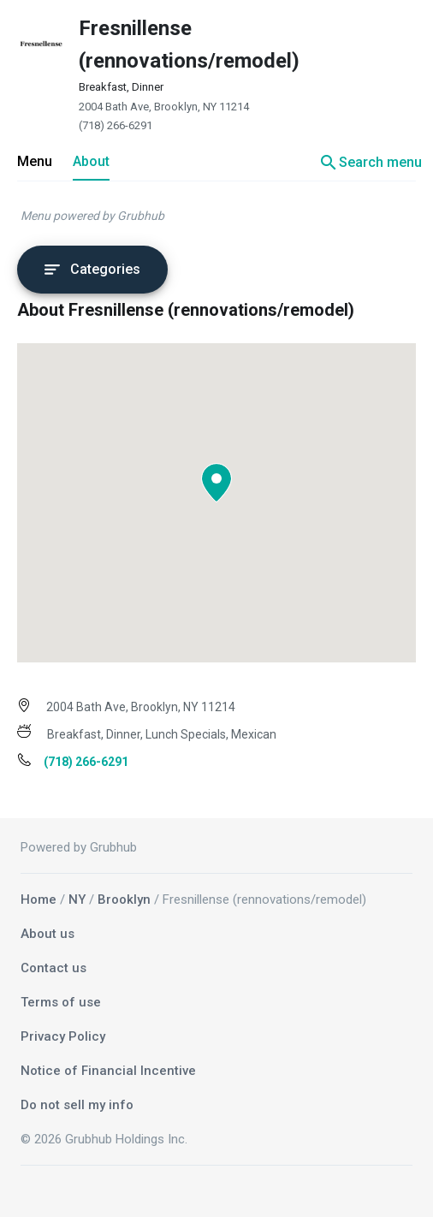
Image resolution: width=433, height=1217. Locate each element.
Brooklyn (124, 899)
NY (77, 899)
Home (38, 899)
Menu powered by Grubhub (92, 216)
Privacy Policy (63, 1036)
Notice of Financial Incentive (108, 1070)
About (91, 161)
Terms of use (61, 1002)
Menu (34, 161)
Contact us (53, 968)
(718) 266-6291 (115, 125)
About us (47, 933)
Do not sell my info (77, 1105)
